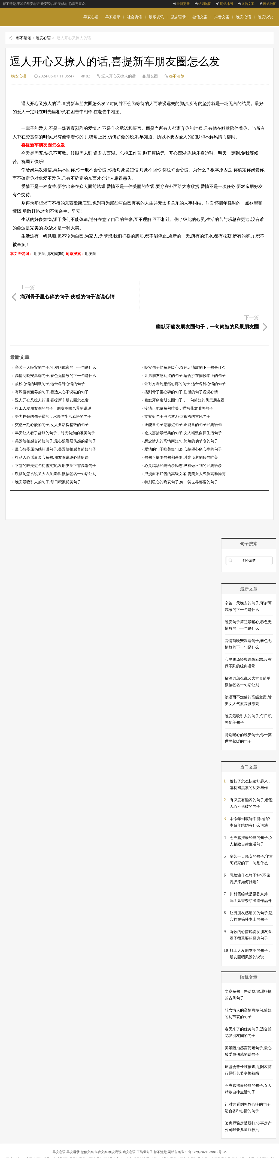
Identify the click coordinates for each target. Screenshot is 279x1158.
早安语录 (112, 17)
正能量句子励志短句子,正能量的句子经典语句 (183, 394)
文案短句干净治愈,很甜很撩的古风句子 (177, 386)
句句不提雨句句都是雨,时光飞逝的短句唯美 (181, 427)
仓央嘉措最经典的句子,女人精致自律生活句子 (183, 403)
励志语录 (178, 17)
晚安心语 (243, 17)
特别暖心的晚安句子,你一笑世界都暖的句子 (181, 452)
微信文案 (246, 4)
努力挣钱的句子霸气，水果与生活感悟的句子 (53, 386)
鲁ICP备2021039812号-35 (207, 1122)
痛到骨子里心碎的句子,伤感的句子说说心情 (181, 362)
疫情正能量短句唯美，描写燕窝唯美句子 (178, 378)
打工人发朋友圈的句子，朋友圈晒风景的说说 (53, 378)
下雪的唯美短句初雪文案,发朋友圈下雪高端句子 (55, 435)
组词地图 (203, 4)
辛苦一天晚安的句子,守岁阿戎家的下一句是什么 (55, 337)
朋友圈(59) (55, 253)
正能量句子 (145, 1122)
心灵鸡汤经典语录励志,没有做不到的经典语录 (183, 435)
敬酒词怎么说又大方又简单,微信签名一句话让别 (55, 444)
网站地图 (268, 4)
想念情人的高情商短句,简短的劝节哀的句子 (181, 411)
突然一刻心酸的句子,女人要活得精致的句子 (52, 394)
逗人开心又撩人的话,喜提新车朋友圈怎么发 (52, 370)
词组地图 (224, 4)
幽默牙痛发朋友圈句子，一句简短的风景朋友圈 (184, 370)
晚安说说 (265, 17)
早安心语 (91, 17)
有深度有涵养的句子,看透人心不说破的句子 (52, 362)
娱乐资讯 (156, 17)
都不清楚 (23, 38)
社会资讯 (134, 17)
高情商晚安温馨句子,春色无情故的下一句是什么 (55, 345)
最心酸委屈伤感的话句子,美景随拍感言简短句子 (55, 419)
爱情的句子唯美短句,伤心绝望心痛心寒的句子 (183, 419)
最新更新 (181, 4)
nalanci (125, 1150)
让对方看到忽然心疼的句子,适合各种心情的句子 (185, 354)
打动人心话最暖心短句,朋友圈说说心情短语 (52, 427)
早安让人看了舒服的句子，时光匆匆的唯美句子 (55, 403)
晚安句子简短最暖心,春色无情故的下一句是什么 (185, 337)
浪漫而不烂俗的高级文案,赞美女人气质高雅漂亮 (185, 444)
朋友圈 (90, 253)
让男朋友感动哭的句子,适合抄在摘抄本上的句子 (185, 345)
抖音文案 (221, 17)
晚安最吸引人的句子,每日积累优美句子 (48, 452)
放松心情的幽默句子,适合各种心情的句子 (50, 354)
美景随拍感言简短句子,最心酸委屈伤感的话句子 (55, 411)
